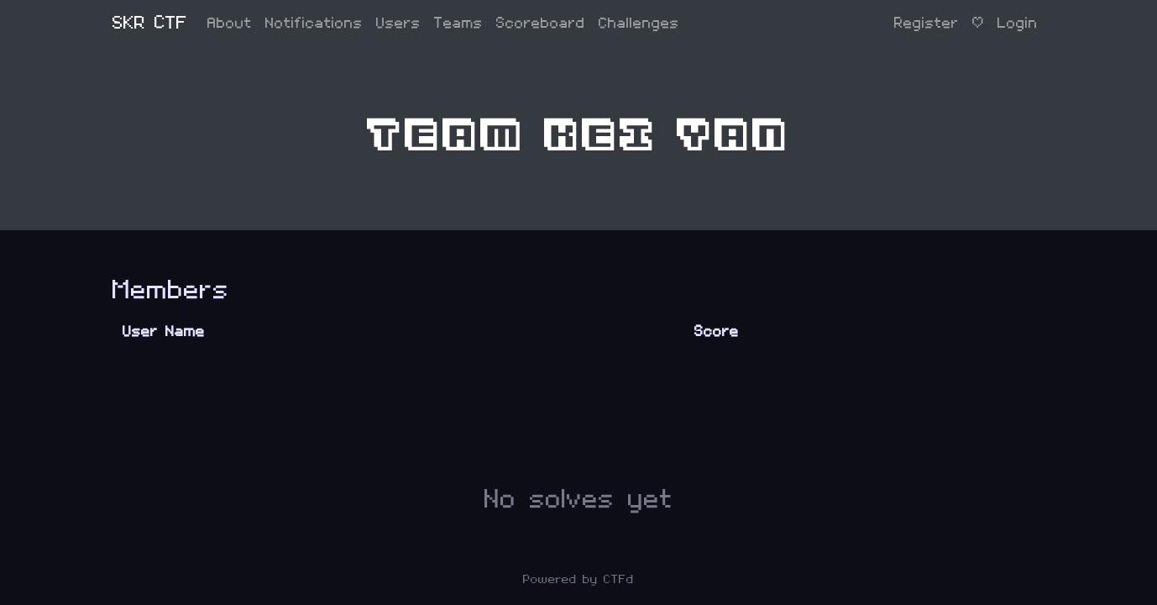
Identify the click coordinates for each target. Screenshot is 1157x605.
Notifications (314, 23)
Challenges (639, 23)
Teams (458, 23)
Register (926, 23)
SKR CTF (150, 23)
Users (398, 23)
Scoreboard (540, 23)
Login (1017, 23)
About (229, 23)
